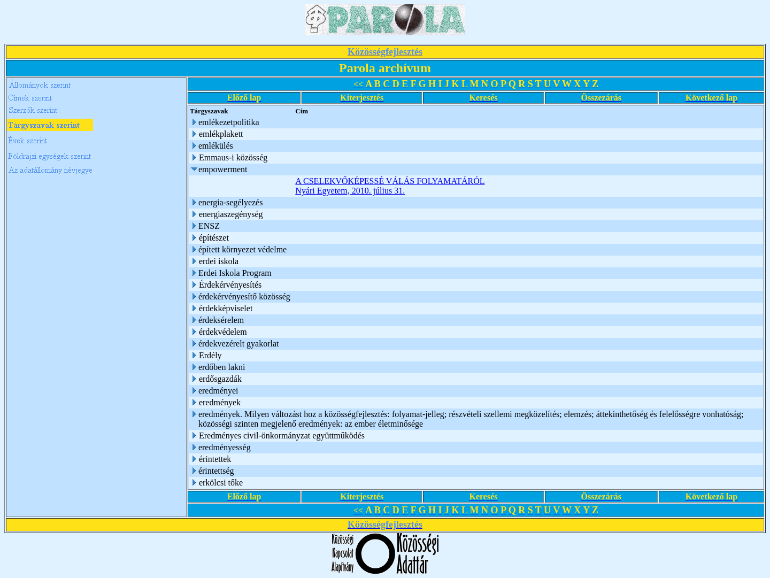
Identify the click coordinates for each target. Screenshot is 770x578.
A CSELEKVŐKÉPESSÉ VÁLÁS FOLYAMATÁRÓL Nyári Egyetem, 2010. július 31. (389, 185)
